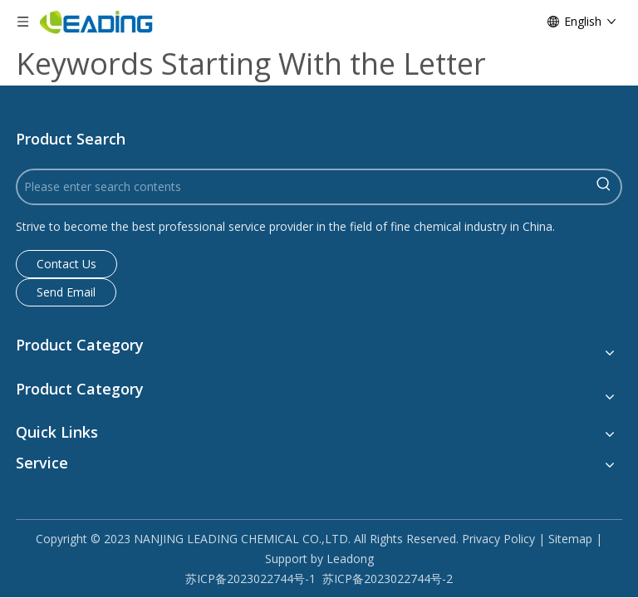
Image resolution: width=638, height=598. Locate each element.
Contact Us (66, 264)
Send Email (66, 292)
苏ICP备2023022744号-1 (250, 578)
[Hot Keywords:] (604, 186)
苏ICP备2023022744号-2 (387, 578)
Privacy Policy (498, 539)
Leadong (350, 558)
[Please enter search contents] (302, 186)
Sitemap (570, 539)
